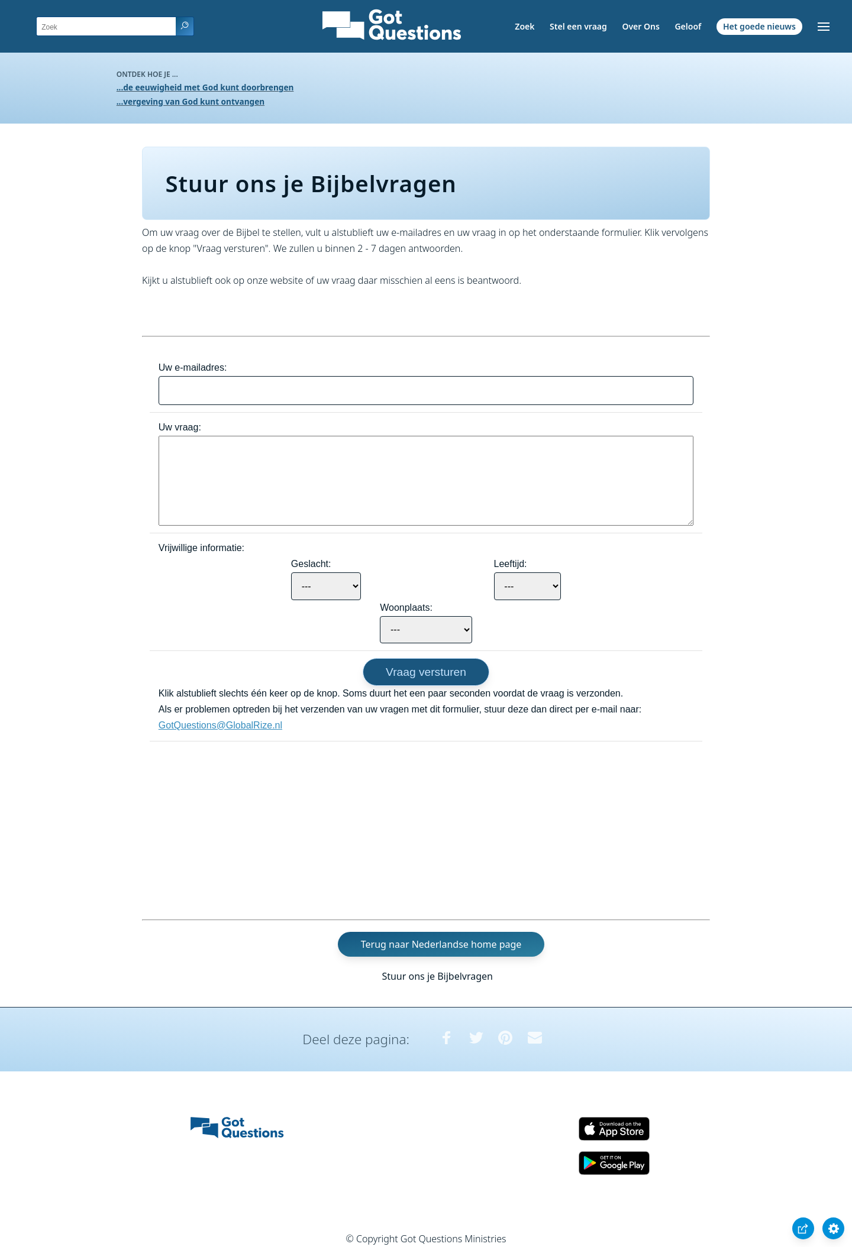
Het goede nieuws (759, 26)
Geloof (687, 26)
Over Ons (640, 26)
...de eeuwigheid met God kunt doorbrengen (205, 87)
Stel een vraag (578, 26)
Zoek (524, 26)
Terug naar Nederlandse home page (441, 944)
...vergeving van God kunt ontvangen (190, 101)
